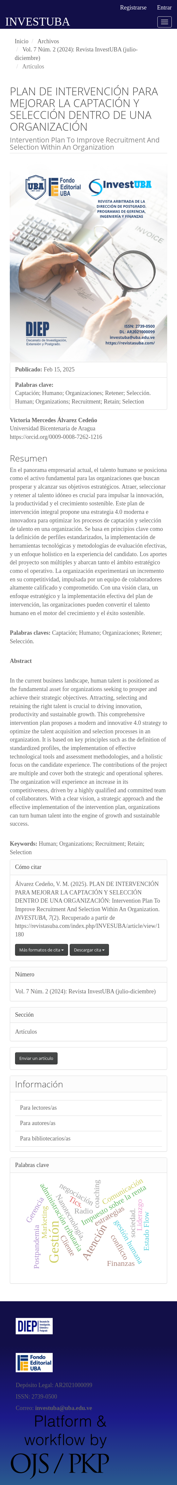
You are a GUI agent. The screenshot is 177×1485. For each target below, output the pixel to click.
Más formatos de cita (41, 950)
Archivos (48, 41)
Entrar (164, 7)
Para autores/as (37, 1123)
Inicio (21, 41)
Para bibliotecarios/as (45, 1138)
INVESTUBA (37, 21)
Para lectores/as (38, 1107)
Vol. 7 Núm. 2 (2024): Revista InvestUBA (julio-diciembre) (85, 991)
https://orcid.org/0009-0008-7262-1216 (56, 437)
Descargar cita (89, 950)
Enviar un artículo (36, 1058)
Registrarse (133, 7)
